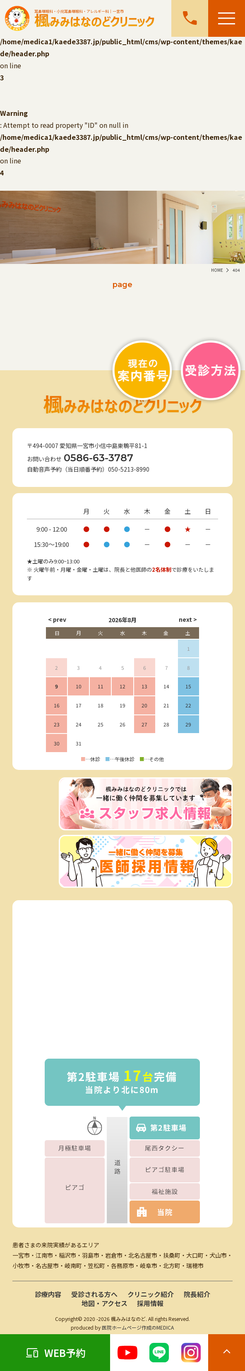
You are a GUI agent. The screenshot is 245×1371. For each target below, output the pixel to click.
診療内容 (48, 1294)
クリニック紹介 (150, 1294)
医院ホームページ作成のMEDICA (138, 1327)
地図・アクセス (104, 1303)
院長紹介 (197, 1294)
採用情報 (150, 1303)
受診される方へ (94, 1294)
